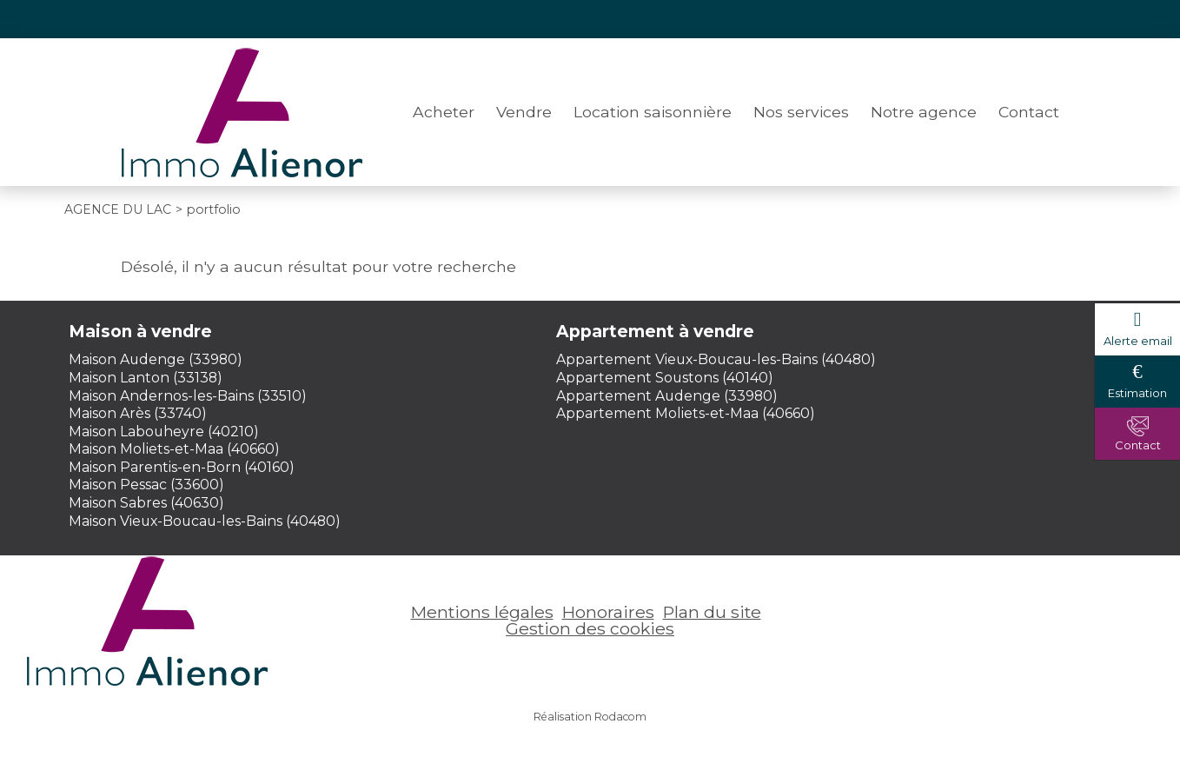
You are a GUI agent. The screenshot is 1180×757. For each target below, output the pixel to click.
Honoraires (608, 611)
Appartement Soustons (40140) (664, 377)
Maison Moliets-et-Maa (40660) (174, 449)
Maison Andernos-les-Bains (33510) (188, 396)
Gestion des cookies (590, 628)
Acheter (443, 112)
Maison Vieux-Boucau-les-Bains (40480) (205, 521)
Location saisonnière (652, 112)
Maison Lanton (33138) (145, 377)
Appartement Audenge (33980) (667, 396)
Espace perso (1009, 19)
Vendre (524, 112)
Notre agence (924, 112)
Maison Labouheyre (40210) (164, 431)
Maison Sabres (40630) (146, 503)
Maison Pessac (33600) (146, 484)
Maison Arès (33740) (138, 413)
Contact (1028, 112)
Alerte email (1138, 341)
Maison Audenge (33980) (155, 359)
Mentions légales (482, 611)
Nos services (801, 112)
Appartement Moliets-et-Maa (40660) (685, 413)
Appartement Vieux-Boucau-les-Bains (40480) (716, 359)
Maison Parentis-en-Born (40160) (182, 467)
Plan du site (712, 611)
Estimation (1137, 393)
